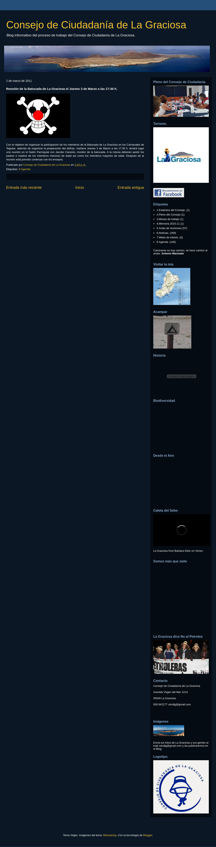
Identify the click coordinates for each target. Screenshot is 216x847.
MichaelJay (109, 835)
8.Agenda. (25, 169)
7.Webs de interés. (168, 237)
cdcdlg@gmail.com (179, 704)
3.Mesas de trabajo (168, 219)
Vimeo (199, 550)
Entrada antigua (131, 187)
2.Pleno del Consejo (168, 214)
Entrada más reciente (24, 187)
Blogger (147, 835)
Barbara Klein (182, 550)
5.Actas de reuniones (169, 228)
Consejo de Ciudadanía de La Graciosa (96, 25)
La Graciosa (160, 550)
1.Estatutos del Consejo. (171, 210)
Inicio (79, 187)
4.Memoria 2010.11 (168, 223)
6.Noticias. (163, 232)
